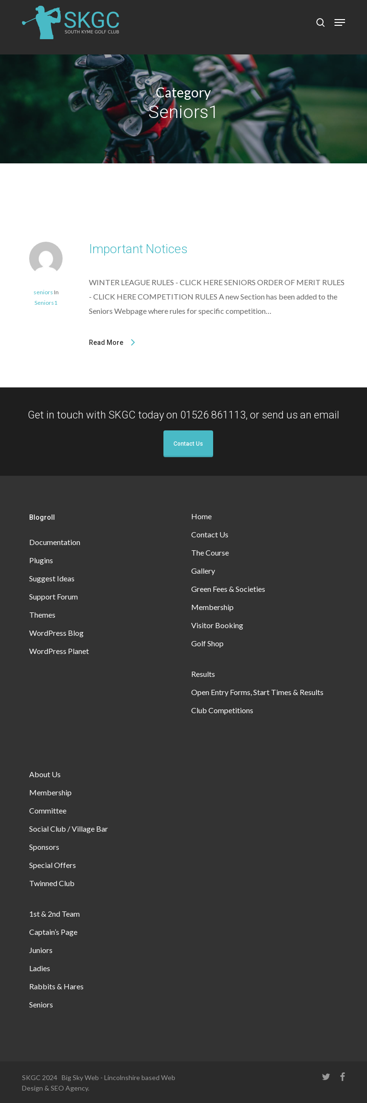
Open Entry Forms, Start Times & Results (257, 691)
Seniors (41, 1004)
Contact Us (188, 443)
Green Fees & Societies (228, 588)
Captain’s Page (53, 931)
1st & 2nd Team (54, 913)
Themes (42, 614)
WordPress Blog (56, 632)
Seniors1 (45, 302)
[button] (340, 22)
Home (201, 516)
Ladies (39, 968)
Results (203, 673)
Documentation (54, 541)
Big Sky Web (80, 1077)
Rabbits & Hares (56, 986)
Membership (212, 606)
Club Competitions (222, 710)
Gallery (203, 570)
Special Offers (52, 864)
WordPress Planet (59, 650)
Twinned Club (52, 883)
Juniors (41, 949)
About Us (45, 774)
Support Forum (53, 596)
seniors (43, 292)
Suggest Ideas (52, 578)
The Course (210, 552)
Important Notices (138, 249)
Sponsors (44, 846)
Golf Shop (207, 643)
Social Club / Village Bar (68, 828)
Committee (47, 810)
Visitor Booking (217, 625)
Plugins (41, 560)
